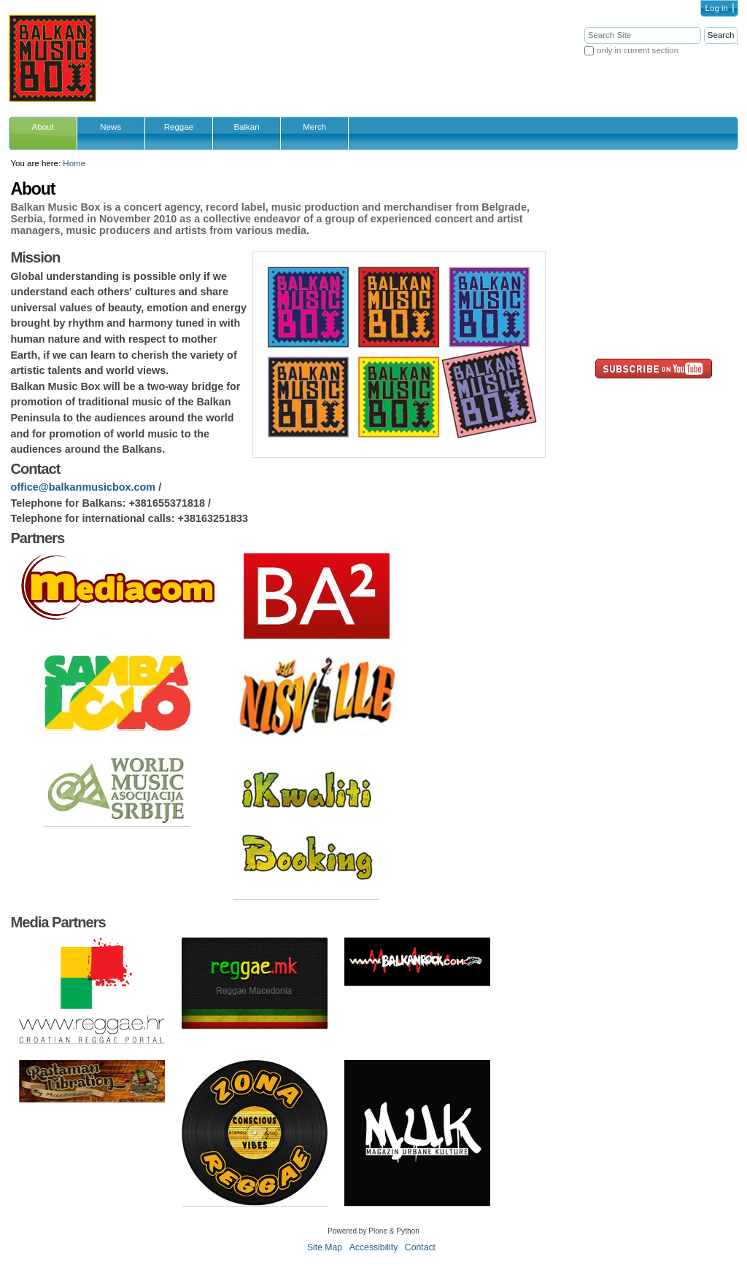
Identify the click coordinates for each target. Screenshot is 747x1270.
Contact (420, 1247)
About (43, 126)
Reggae (178, 126)
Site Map (324, 1247)
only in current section (637, 50)
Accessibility (373, 1247)
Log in (716, 8)
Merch (314, 126)
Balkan (246, 126)
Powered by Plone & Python (373, 1231)
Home (74, 163)
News (110, 126)
